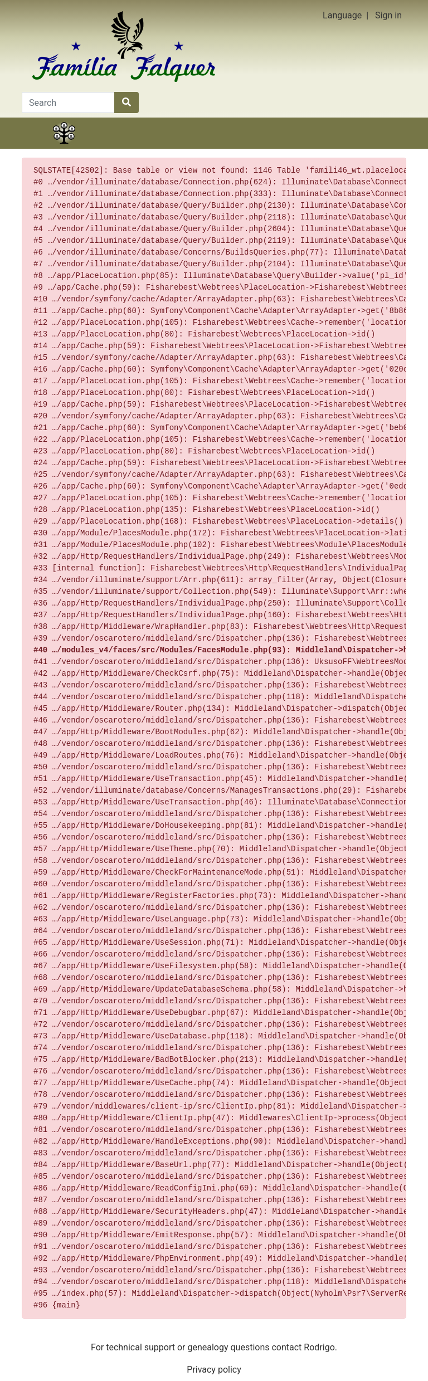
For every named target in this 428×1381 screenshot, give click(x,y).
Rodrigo (319, 1347)
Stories (124, 147)
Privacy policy (214, 1369)
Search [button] (364, 147)
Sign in (388, 15)
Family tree (64, 147)
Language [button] (342, 15)
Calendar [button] (304, 147)
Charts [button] (184, 147)
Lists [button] (243, 147)
